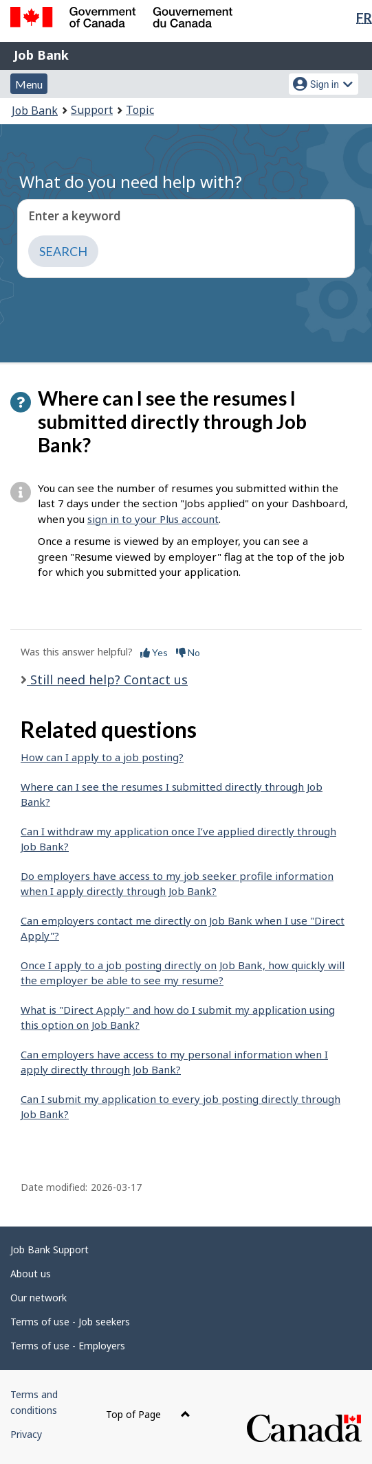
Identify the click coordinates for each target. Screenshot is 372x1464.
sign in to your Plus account (153, 519)
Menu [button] (29, 84)
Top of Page (148, 1414)
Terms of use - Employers (67, 1345)
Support (92, 109)
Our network (38, 1297)
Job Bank (41, 55)
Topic (140, 109)
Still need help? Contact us (107, 679)
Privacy (26, 1434)
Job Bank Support (49, 1249)
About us (30, 1273)
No (188, 652)
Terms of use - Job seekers (70, 1321)
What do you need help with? (130, 181)
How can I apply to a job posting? (102, 757)
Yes (154, 652)
